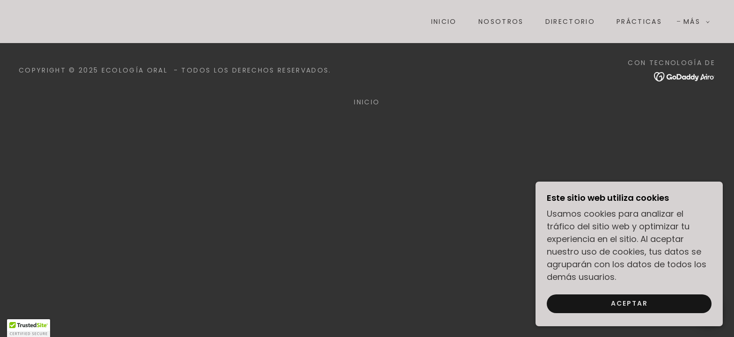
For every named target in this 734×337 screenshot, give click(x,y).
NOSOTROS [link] (501, 21)
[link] (179, 21)
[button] (694, 21)
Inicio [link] (444, 21)
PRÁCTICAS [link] (639, 21)
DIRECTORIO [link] (570, 21)
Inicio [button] (367, 102)
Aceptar (629, 303)
